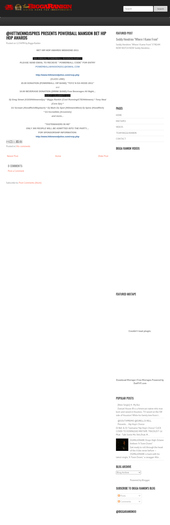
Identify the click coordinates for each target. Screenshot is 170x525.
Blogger (145, 480)
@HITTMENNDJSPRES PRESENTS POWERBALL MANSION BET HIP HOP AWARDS (56, 35)
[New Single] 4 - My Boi (129, 404)
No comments (23, 146)
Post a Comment (16, 171)
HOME (119, 115)
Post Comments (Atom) (30, 182)
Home (58, 156)
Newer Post (12, 156)
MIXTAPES (121, 121)
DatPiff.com (140, 383)
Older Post (103, 156)
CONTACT (121, 138)
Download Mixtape (125, 380)
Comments (124, 501)
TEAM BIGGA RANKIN (126, 133)
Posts (122, 495)
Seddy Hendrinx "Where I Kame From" (137, 39)
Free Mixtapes (144, 380)
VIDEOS (119, 127)
